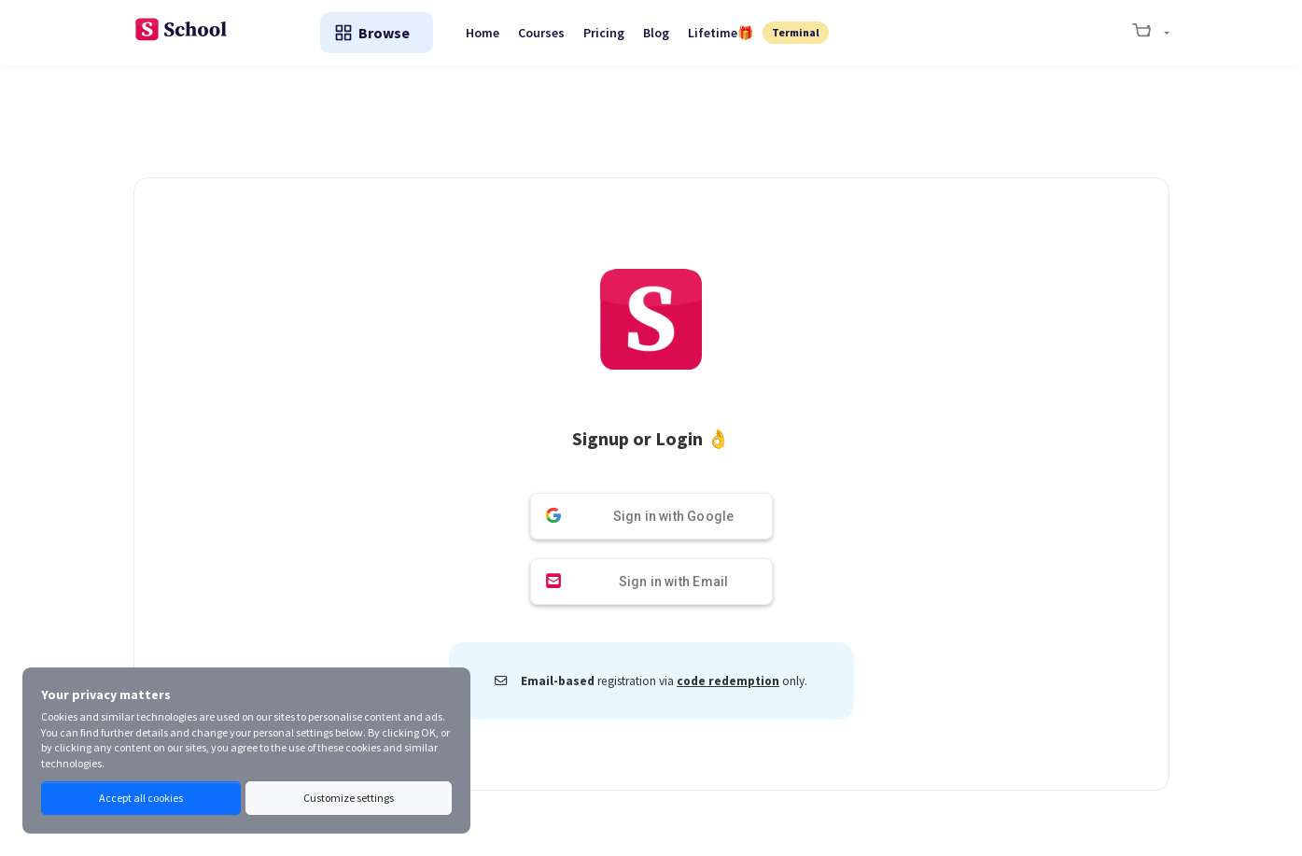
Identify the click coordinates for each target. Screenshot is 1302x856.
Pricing (603, 32)
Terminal (795, 32)
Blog (656, 32)
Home (482, 32)
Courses (541, 32)
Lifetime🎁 (720, 32)
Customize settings (348, 798)
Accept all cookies (141, 798)
